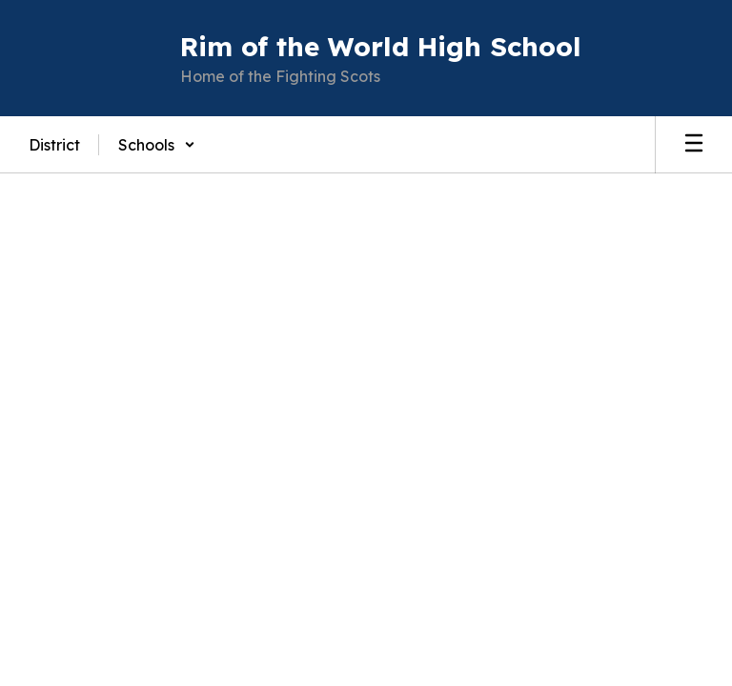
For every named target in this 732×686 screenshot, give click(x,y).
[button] (156, 144)
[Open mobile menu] (694, 144)
